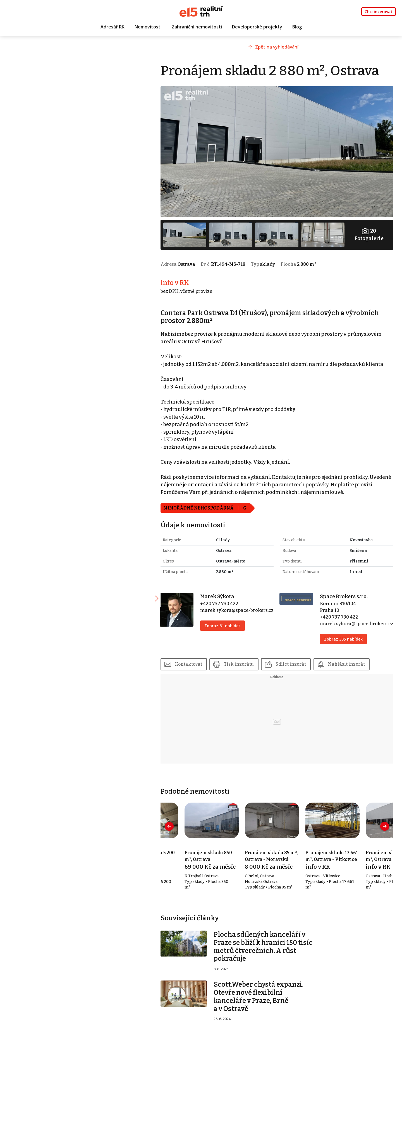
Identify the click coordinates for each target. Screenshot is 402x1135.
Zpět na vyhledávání (281, 49)
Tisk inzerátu (249, 666)
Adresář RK (112, 27)
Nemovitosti (148, 27)
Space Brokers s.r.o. (346, 592)
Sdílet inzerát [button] (301, 666)
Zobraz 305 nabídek (346, 641)
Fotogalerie (369, 231)
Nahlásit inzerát (356, 666)
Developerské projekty (257, 27)
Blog (297, 27)
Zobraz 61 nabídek (230, 628)
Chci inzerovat (379, 11)
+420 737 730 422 (227, 599)
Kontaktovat (198, 666)
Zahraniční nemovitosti (197, 27)
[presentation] (178, 828)
